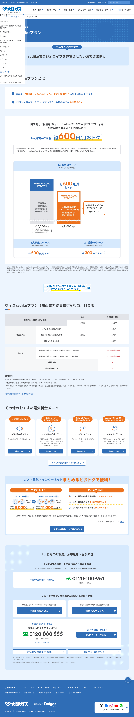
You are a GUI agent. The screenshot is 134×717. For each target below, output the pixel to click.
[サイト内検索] (119, 2)
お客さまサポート (61, 692)
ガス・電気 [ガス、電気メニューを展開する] (38, 9)
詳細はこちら (22, 451)
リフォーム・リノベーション (92, 687)
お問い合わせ (102, 2)
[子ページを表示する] (21, 16)
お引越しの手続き (44, 692)
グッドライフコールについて (43, 643)
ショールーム (91, 2)
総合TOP (5, 2)
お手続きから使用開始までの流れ (45, 652)
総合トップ (8, 711)
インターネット (43, 687)
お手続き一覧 (29, 692)
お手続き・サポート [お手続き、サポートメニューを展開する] (104, 9)
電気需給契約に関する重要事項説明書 (19, 394)
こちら (122, 522)
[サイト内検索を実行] (128, 2)
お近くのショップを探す (101, 635)
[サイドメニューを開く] (10, 42)
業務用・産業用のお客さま (20, 2)
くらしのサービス (71, 687)
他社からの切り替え (100, 610)
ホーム (5, 17)
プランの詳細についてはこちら (67, 529)
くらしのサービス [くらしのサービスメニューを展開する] (85, 9)
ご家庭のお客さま (21, 711)
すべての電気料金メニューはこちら (68, 462)
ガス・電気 (13, 17)
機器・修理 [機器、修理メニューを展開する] (69, 9)
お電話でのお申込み (45, 610)
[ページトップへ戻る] (128, 680)
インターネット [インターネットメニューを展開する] (53, 9)
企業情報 (34, 2)
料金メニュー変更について (102, 652)
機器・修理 (57, 687)
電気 (32, 687)
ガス (25, 687)
